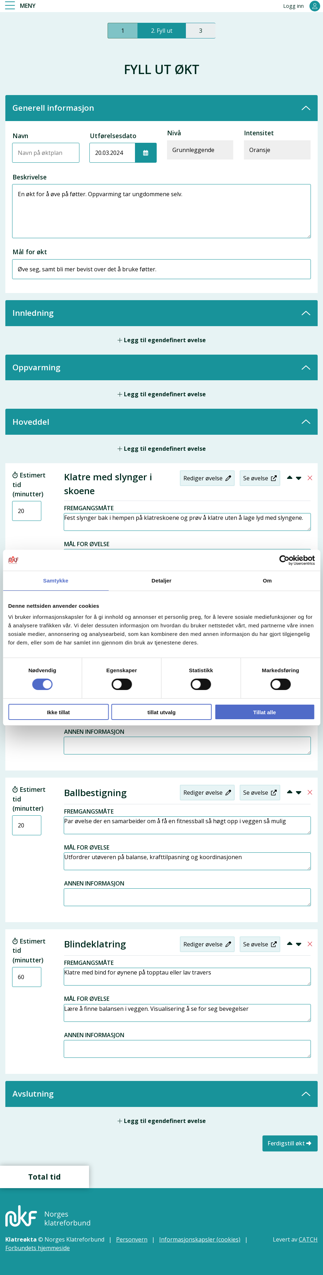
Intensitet (259, 133)
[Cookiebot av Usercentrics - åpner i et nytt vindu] (283, 560)
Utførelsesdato (113, 135)
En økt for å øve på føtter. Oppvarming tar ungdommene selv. (161, 211)
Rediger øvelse (206, 478)
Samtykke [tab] (55, 581)
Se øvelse (259, 478)
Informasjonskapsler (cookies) (199, 1238)
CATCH (308, 1238)
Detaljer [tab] (162, 581)
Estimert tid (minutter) (29, 484)
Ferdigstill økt (290, 1142)
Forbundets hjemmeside (37, 1246)
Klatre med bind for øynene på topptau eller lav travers (187, 975)
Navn (20, 135)
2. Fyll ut (161, 31)
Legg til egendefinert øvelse (162, 340)
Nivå (174, 133)
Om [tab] (267, 581)
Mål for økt (29, 251)
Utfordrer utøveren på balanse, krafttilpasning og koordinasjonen (187, 860)
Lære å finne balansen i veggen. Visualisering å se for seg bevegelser (187, 1011)
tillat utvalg (161, 712)
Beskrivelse (29, 177)
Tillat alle (264, 712)
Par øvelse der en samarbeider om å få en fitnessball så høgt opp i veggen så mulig (187, 824)
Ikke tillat (58, 712)
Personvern (131, 1238)
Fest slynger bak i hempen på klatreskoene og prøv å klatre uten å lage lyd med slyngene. (187, 522)
